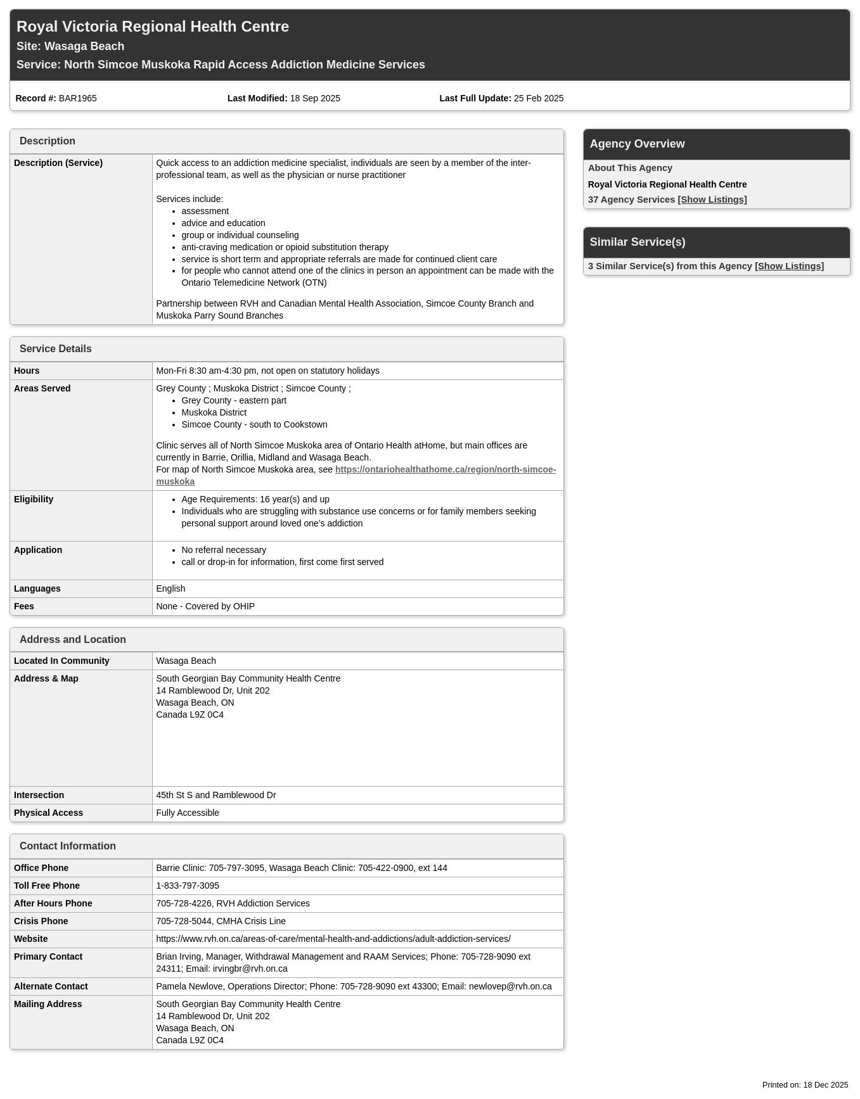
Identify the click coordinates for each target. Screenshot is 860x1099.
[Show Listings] (712, 199)
